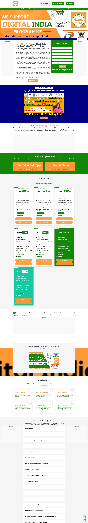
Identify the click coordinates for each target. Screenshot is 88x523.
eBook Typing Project (44, 227)
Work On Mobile (40, 403)
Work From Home (20, 403)
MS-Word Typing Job (42, 389)
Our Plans (29, 8)
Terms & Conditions (61, 8)
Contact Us (69, 8)
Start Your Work (44, 118)
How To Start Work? (33, 80)
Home (18, 8)
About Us (23, 8)
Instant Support (62, 389)
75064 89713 (46, 3)
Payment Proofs (37, 8)
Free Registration (70, 3)
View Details (23, 218)
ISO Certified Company (57, 3)
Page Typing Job (24, 266)
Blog (53, 8)
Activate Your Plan (47, 8)
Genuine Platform (20, 389)
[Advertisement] (7, 58)
